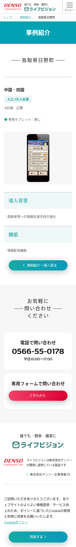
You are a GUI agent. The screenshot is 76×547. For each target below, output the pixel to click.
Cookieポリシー (16, 522)
